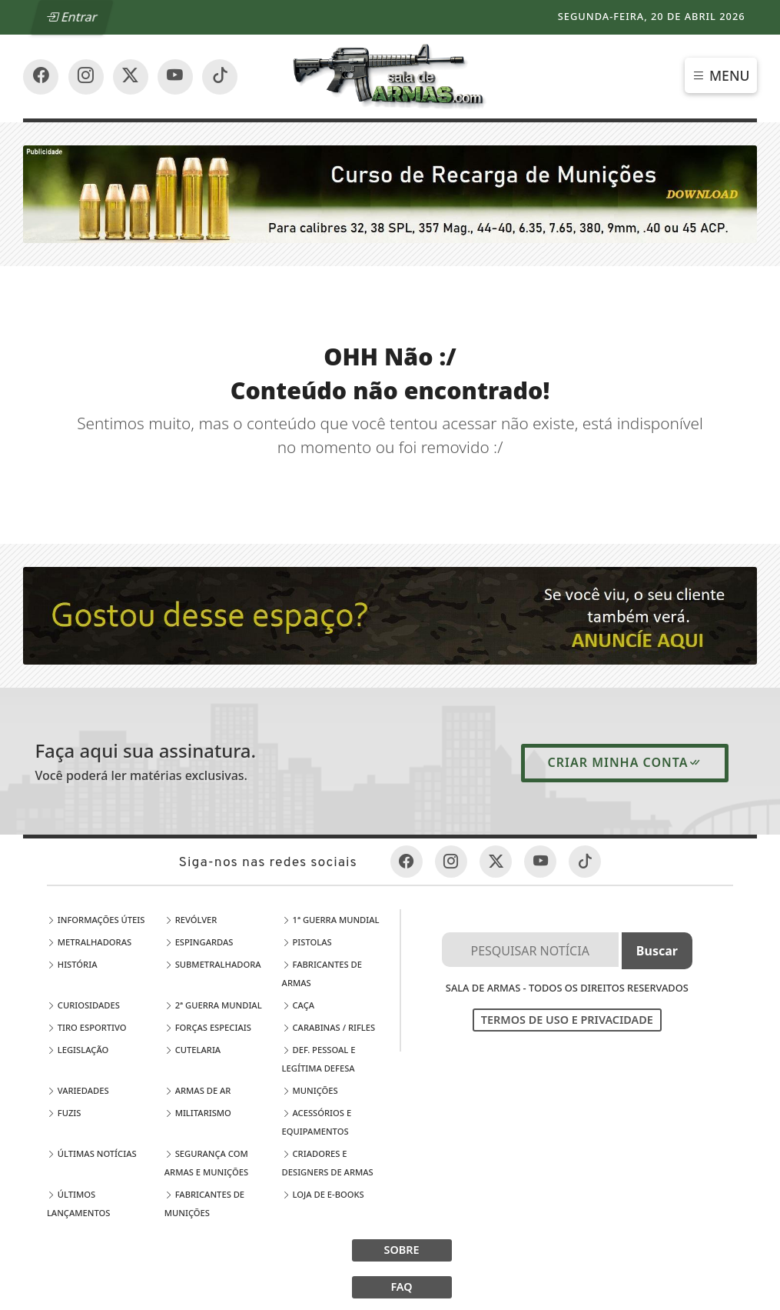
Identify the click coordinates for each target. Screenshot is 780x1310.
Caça (298, 1005)
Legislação (77, 1049)
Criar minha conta (625, 762)
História (72, 964)
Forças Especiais (207, 1027)
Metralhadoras (89, 942)
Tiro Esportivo (87, 1027)
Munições (310, 1090)
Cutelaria (192, 1049)
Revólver (190, 919)
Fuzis (64, 1112)
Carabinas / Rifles (329, 1027)
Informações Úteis (96, 919)
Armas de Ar (197, 1090)
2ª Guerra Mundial (213, 1005)
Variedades (78, 1090)
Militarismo (197, 1112)
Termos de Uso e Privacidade (567, 1019)
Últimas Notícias (92, 1153)
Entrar (72, 16)
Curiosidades (83, 1005)
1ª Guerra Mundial (331, 919)
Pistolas (307, 942)
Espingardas (199, 942)
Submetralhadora (212, 964)
